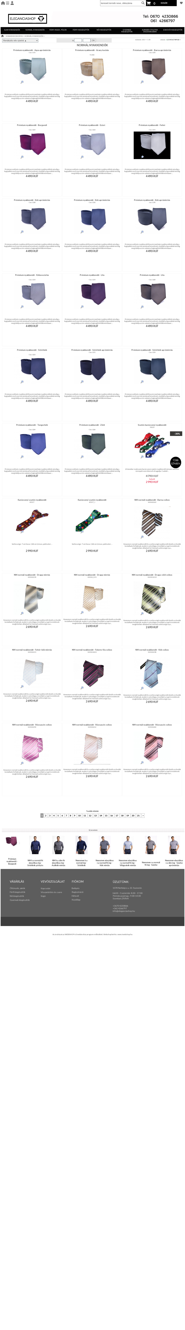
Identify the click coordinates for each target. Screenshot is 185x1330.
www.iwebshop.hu (124, 934)
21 (138, 815)
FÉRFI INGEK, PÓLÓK (58, 30)
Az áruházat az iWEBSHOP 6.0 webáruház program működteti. (78, 934)
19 (127, 815)
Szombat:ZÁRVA (121, 898)
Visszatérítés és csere (51, 892)
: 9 (130, 896)
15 (106, 815)
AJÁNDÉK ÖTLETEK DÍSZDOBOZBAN (150, 31)
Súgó (43, 896)
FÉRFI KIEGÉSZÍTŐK (81, 30)
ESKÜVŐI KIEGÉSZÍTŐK (172, 30)
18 (122, 815)
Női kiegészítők (17, 896)
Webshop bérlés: (110, 934)
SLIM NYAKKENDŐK (12, 30)
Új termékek (93, 830)
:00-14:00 (136, 896)
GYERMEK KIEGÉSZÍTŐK (126, 31)
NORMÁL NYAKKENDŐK (35, 30)
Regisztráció (77, 892)
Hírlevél (75, 896)
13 (95, 815)
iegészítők (20, 892)
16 (111, 815)
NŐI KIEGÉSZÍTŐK (104, 30)
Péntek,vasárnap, (121, 896)
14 (101, 815)
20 (133, 815)
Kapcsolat (45, 888)
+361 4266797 (120, 908)
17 (117, 815)
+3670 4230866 (120, 905)
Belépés (75, 888)
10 (178, 40)
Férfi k (13, 892)
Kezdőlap (76, 899)
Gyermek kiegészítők (20, 900)
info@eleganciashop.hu (124, 911)
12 (90, 815)
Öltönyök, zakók (17, 888)
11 (84, 815)
